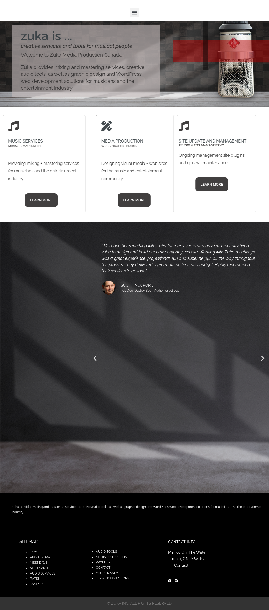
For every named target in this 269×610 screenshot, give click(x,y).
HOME (34, 552)
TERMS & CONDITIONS (112, 578)
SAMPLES (37, 584)
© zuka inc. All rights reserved (139, 603)
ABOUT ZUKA (40, 557)
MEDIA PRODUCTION (111, 557)
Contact (181, 565)
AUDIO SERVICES (42, 573)
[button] (134, 12)
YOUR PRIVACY (107, 573)
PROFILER (103, 562)
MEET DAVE (38, 563)
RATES (34, 579)
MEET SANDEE (40, 568)
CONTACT (103, 568)
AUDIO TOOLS (106, 551)
